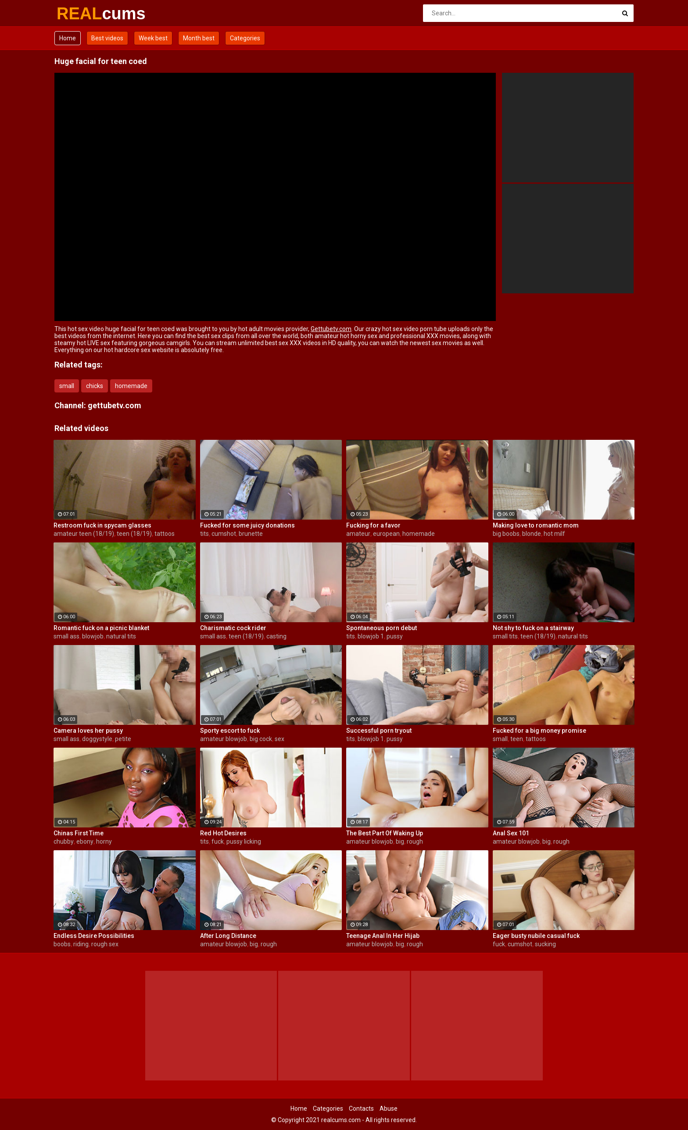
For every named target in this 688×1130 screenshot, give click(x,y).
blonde (531, 533)
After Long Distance (228, 935)
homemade (131, 385)
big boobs (506, 533)
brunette (251, 533)
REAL (80, 13)
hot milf (554, 533)
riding (81, 944)
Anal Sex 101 (511, 833)
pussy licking (243, 841)
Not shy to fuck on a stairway (533, 627)
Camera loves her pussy (88, 730)
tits (204, 533)
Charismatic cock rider (233, 627)
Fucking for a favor (373, 525)
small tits (505, 636)
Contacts (361, 1108)
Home (67, 38)
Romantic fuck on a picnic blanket (101, 627)
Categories (245, 38)
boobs (62, 944)
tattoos (164, 533)
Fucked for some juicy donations (247, 525)
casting (276, 636)
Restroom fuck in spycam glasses (102, 525)
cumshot (223, 533)
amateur (358, 533)
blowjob (93, 636)
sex (279, 738)
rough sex (104, 944)
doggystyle (97, 738)
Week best (153, 38)
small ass (66, 636)
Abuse (389, 1108)
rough (415, 841)
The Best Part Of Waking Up (384, 833)
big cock (261, 738)
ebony (84, 841)
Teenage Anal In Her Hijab (382, 935)
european (386, 533)
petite (123, 738)
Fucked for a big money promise (539, 730)
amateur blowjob (223, 738)
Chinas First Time (79, 833)
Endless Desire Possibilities (94, 935)
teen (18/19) (134, 533)
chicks (94, 385)
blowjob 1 (371, 636)
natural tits (121, 636)
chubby (64, 841)
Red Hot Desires (223, 833)
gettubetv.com (114, 405)
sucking (545, 944)
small (66, 385)
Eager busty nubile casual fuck (536, 935)
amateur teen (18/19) (84, 533)
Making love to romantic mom (536, 525)
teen (516, 738)
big (400, 841)
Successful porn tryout (379, 730)
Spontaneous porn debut (381, 627)
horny (104, 841)
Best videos (107, 38)
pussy (395, 636)
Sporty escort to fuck (230, 730)
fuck (217, 841)
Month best (199, 38)
